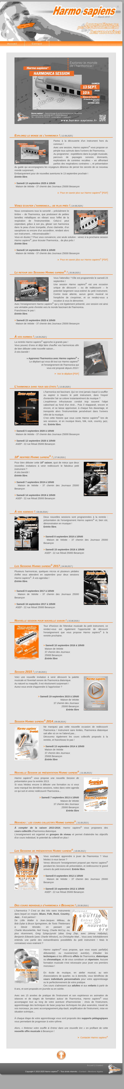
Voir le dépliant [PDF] (68, 373)
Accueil (12, 43)
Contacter (94, 1037)
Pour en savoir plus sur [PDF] (84, 192)
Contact (37, 43)
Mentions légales (95, 1071)
